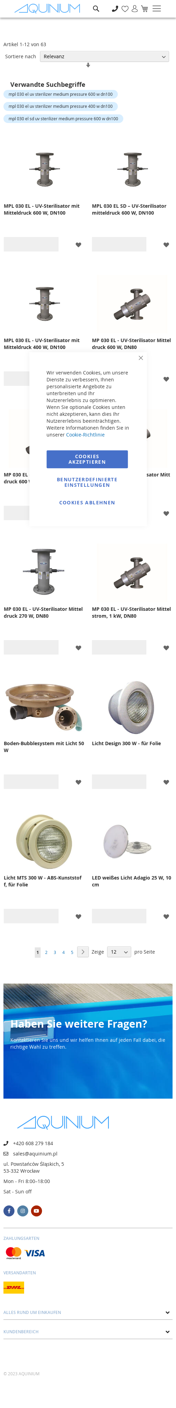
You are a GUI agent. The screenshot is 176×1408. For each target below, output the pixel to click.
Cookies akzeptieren (87, 459)
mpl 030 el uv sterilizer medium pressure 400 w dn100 (61, 106)
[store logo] (48, 9)
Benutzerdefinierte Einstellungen (87, 482)
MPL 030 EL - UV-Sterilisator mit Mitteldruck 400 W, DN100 (42, 343)
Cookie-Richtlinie (85, 434)
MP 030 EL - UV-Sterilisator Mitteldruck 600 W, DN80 (131, 343)
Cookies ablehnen (87, 502)
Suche (96, 3)
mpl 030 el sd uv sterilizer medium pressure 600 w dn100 (63, 118)
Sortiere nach (20, 56)
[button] (78, 244)
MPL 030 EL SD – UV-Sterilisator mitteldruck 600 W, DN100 (129, 209)
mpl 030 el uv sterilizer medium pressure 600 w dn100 (61, 94)
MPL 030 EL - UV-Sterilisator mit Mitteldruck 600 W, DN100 (42, 209)
